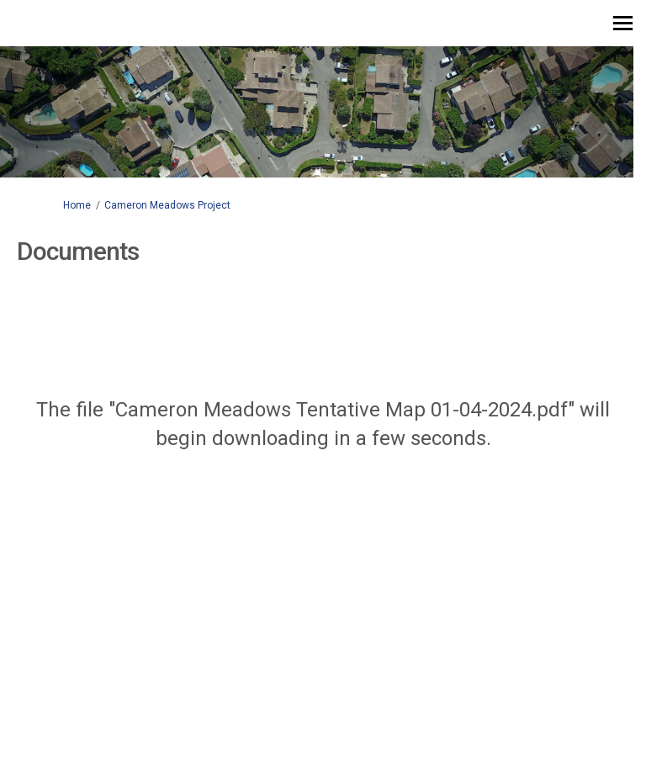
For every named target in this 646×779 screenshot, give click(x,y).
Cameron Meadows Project (167, 205)
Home (77, 205)
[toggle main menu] (623, 23)
